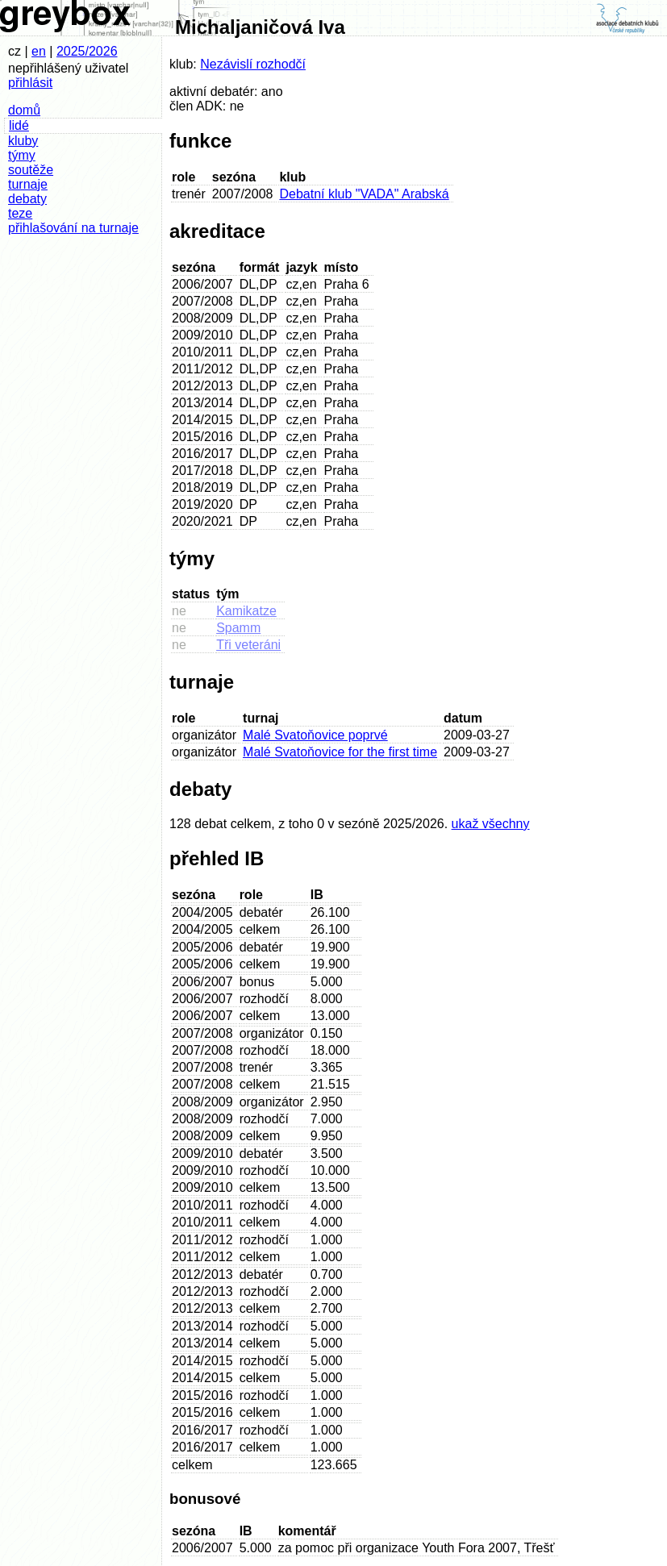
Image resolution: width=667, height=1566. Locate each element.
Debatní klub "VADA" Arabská (363, 194)
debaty (27, 199)
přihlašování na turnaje (73, 228)
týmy (21, 155)
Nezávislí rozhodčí (253, 64)
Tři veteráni (248, 645)
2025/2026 (87, 51)
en (38, 51)
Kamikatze (246, 611)
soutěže (30, 170)
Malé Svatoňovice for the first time (340, 752)
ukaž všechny (491, 824)
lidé (19, 125)
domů (24, 110)
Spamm (238, 628)
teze (20, 213)
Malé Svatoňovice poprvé (315, 735)
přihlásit (30, 83)
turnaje (28, 184)
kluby (23, 141)
